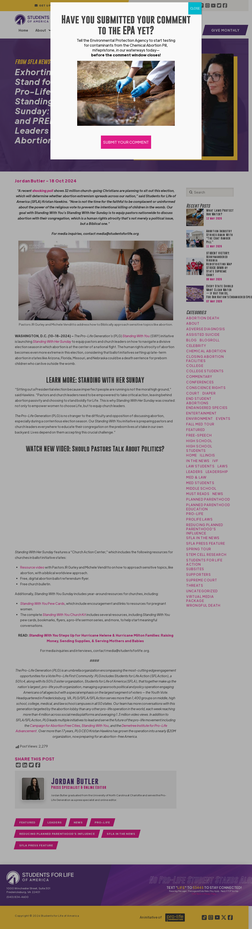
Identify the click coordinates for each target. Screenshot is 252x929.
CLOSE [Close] (195, 8)
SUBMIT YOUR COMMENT (126, 142)
